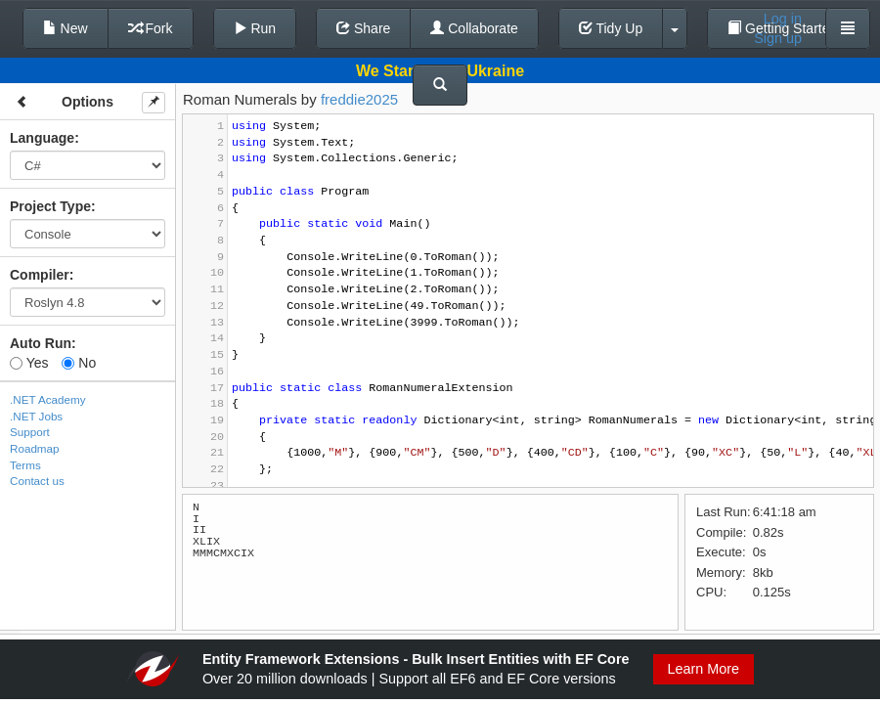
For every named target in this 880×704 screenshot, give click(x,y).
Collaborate (474, 28)
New (65, 28)
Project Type (50, 206)
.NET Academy (48, 399)
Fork (150, 28)
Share (363, 28)
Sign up (778, 38)
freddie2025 (359, 99)
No (79, 363)
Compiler (39, 275)
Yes (29, 363)
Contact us (37, 480)
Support (30, 431)
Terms (25, 465)
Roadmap (35, 448)
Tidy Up (610, 28)
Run (255, 28)
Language (42, 138)
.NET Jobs (36, 416)
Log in (783, 18)
